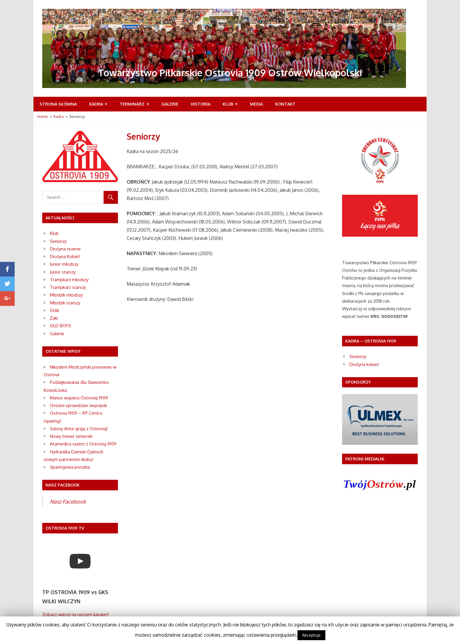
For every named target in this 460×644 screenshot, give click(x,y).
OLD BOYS (60, 325)
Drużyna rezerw (65, 249)
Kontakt (285, 103)
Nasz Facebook (68, 501)
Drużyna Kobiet (65, 256)
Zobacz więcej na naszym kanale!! (75, 614)
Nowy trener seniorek (71, 436)
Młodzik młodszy (66, 295)
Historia (200, 103)
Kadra (96, 103)
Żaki (54, 318)
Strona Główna (58, 103)
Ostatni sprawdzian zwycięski (78, 405)
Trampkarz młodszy (69, 279)
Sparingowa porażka (70, 467)
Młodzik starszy (65, 303)
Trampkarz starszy (68, 287)
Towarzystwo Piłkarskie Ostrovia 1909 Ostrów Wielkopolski (230, 73)
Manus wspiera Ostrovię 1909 (79, 398)
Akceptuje (311, 635)
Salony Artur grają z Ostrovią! (79, 428)
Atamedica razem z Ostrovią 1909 (83, 444)
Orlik (54, 310)
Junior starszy (63, 272)
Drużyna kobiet (364, 364)
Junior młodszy (64, 264)
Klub (228, 103)
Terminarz (132, 103)
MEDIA (256, 103)
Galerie (169, 103)
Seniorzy (58, 241)
